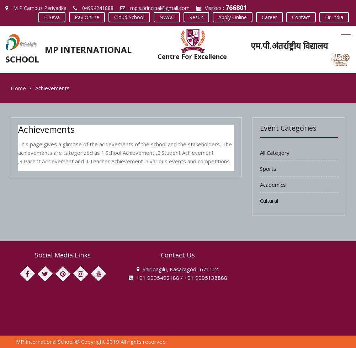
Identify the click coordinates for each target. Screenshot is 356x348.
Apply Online (232, 17)
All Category (274, 152)
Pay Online (87, 17)
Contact (301, 17)
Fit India (334, 17)
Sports (268, 168)
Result (196, 17)
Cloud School (129, 17)
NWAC (166, 17)
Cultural (269, 200)
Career (269, 17)
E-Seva (52, 17)
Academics (273, 184)
